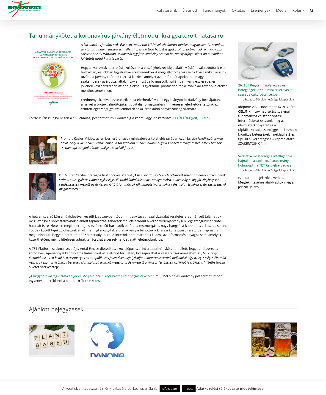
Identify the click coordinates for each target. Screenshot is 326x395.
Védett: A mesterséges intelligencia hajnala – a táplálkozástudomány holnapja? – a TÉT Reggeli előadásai (265, 160)
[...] (263, 143)
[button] (311, 10)
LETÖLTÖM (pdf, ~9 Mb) (191, 118)
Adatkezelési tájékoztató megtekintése (230, 388)
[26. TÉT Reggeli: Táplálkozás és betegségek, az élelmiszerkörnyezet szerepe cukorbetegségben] (267, 61)
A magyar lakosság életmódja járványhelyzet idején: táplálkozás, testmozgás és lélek (90, 276)
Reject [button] (189, 389)
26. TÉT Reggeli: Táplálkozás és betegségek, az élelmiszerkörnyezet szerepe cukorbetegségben (265, 90)
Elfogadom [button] (169, 389)
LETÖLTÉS (92, 280)
